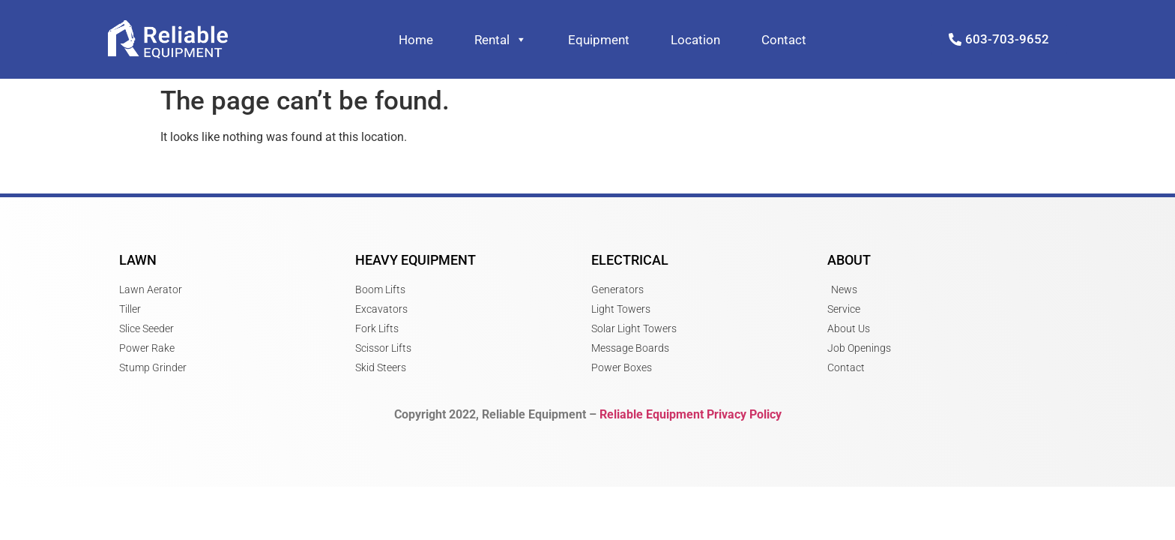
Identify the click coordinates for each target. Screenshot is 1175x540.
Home (416, 39)
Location (695, 39)
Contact (783, 39)
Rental (500, 40)
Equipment (598, 39)
